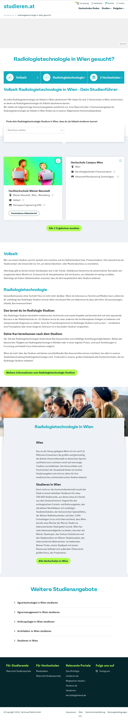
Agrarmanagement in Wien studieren (38, 612)
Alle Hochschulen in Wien (53, 561)
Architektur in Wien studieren (34, 631)
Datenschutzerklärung (95, 712)
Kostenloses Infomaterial (24, 213)
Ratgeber (118, 8)
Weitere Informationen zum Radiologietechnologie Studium (40, 372)
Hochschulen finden (89, 8)
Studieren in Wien (27, 640)
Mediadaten (42, 671)
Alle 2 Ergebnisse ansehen (64, 228)
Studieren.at (9, 15)
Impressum (71, 712)
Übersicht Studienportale (18, 671)
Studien (106, 8)
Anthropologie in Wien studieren (35, 621)
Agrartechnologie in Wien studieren (37, 602)
